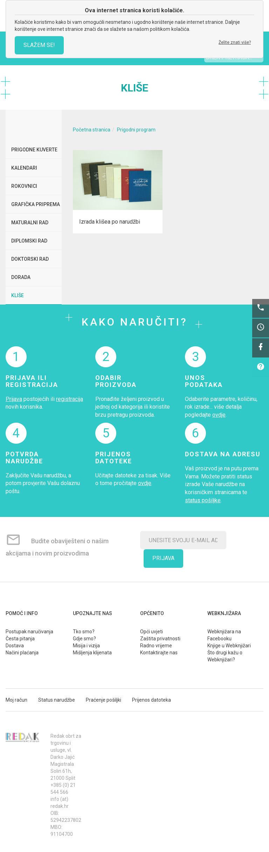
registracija (69, 399)
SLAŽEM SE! (39, 45)
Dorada (20, 277)
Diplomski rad (29, 241)
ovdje (219, 414)
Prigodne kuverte (34, 149)
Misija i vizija (86, 645)
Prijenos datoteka (151, 700)
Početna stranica (91, 129)
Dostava (15, 645)
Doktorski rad (30, 259)
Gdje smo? (84, 638)
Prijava (14, 399)
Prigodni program (136, 129)
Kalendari (24, 168)
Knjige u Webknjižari (229, 645)
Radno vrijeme (156, 645)
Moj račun (16, 700)
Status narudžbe (56, 700)
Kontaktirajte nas (159, 652)
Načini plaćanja (22, 652)
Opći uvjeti (151, 631)
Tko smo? (84, 631)
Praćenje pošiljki (103, 700)
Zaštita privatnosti (160, 638)
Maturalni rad (29, 222)
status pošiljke (203, 500)
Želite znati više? (235, 42)
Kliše (17, 295)
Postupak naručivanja (29, 631)
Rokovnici (24, 186)
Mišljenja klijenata (92, 652)
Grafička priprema (35, 204)
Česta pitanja (20, 638)
